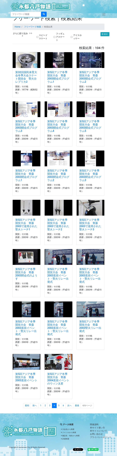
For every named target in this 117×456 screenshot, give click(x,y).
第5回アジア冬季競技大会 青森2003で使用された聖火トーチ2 (58, 224)
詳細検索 (65, 439)
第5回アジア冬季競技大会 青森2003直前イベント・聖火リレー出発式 (58, 275)
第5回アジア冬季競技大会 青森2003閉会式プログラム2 (58, 175)
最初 (27, 405)
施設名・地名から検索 (70, 436)
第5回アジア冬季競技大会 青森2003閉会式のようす (26, 273)
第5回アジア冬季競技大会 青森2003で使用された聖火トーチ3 (90, 224)
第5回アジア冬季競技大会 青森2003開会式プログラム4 (58, 126)
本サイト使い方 (97, 427)
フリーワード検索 (32, 26)
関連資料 (94, 424)
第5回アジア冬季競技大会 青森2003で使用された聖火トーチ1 (26, 224)
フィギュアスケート (60, 36)
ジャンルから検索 (68, 432)
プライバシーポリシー (100, 437)
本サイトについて (98, 431)
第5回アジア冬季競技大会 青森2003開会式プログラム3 (26, 126)
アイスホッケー (77, 37)
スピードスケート (43, 37)
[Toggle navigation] (103, 14)
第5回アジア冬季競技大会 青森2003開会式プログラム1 (58, 77)
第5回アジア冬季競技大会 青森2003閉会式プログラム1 (26, 175)
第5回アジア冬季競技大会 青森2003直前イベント (26, 377)
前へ (35, 405)
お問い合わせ (96, 434)
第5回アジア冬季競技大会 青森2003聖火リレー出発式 (90, 326)
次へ (69, 405)
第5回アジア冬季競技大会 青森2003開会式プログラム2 (90, 77)
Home (17, 26)
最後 (77, 405)
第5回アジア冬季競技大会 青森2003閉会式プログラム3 (90, 175)
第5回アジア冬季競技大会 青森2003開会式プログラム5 (90, 126)
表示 (105, 34)
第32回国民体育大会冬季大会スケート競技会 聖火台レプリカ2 (26, 77)
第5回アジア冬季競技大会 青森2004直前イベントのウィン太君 (58, 378)
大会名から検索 (67, 429)
